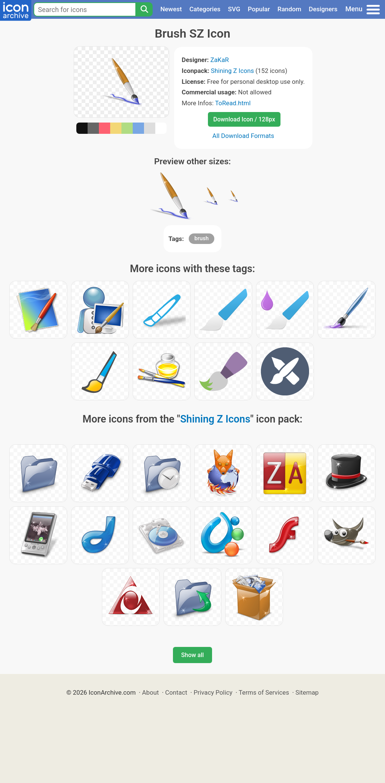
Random (289, 9)
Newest (171, 9)
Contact (176, 692)
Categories (205, 9)
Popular (259, 9)
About (150, 692)
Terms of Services (264, 692)
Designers (323, 9)
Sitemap (307, 692)
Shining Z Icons (232, 70)
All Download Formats (243, 135)
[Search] (144, 9)
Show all (192, 655)
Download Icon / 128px (244, 119)
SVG (234, 9)
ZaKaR (219, 60)
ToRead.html (233, 103)
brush (201, 238)
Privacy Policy (213, 692)
